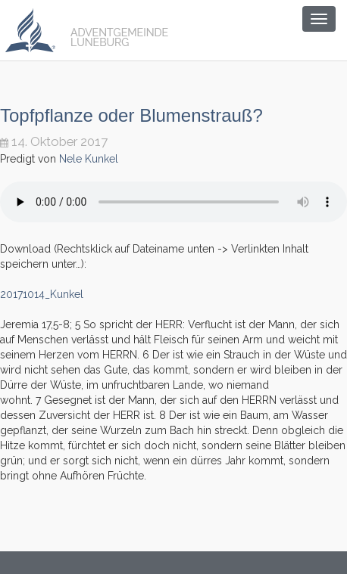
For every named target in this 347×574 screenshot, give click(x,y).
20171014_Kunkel (41, 294)
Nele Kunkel (88, 159)
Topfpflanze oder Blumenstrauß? (131, 115)
